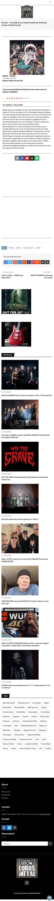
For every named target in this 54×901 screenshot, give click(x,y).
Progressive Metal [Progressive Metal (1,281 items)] (9, 741)
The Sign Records (28, 249)
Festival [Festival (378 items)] (25, 718)
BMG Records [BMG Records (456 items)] (33, 709)
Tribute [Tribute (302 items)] (13, 750)
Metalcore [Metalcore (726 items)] (43, 727)
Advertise (5, 799)
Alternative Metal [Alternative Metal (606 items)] (9, 704)
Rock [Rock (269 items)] (44, 741)
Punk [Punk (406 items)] (37, 741)
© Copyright (27, 895)
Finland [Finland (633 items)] (34, 718)
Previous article (7, 274)
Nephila (18, 249)
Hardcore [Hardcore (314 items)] (6, 723)
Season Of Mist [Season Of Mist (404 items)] (8, 745)
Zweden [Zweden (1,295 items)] (48, 750)
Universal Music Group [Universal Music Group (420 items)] (27, 750)
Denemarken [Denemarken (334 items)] (32, 714)
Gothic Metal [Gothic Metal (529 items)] (44, 718)
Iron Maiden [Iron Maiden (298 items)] (7, 727)
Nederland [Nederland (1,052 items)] (42, 732)
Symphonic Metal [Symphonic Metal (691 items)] (31, 745)
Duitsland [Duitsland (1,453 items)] (6, 718)
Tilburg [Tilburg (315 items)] (5, 750)
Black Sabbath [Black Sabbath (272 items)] (19, 709)
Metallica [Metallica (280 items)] (17, 732)
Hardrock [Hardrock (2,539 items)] (16, 723)
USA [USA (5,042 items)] (40, 750)
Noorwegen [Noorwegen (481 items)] (7, 736)
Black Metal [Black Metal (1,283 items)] (7, 709)
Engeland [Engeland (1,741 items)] (16, 718)
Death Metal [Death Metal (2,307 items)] (20, 714)
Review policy (6, 796)
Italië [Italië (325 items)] (16, 727)
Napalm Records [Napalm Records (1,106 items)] (30, 732)
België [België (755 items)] (46, 704)
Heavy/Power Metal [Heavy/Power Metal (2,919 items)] (30, 723)
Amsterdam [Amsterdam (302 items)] (37, 704)
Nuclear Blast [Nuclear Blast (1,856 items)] (19, 736)
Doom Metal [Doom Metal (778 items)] (45, 714)
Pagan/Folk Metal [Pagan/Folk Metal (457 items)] (33, 736)
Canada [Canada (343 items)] (43, 709)
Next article (48, 274)
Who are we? (6, 793)
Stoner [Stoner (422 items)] (19, 745)
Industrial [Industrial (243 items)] (43, 723)
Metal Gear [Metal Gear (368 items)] (7, 732)
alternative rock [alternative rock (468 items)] (23, 704)
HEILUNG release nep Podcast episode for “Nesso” (19, 521)
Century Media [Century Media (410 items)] (8, 714)
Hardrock (11, 249)
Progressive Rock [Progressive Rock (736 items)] (25, 741)
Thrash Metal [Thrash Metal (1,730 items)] (46, 745)
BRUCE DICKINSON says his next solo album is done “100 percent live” (26, 397)
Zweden (38, 249)
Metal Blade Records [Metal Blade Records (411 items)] (28, 727)
